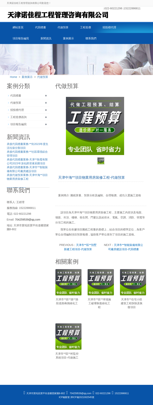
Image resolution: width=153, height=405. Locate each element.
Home (13, 76)
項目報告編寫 (21, 38)
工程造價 (85, 27)
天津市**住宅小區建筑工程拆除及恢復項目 (132, 303)
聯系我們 (91, 38)
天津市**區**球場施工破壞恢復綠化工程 (99, 303)
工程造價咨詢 (18, 117)
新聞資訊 (46, 38)
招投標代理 (109, 27)
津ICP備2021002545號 (82, 397)
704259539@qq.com (27, 219)
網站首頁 (18, 27)
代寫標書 (40, 27)
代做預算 (63, 27)
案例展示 (68, 38)
